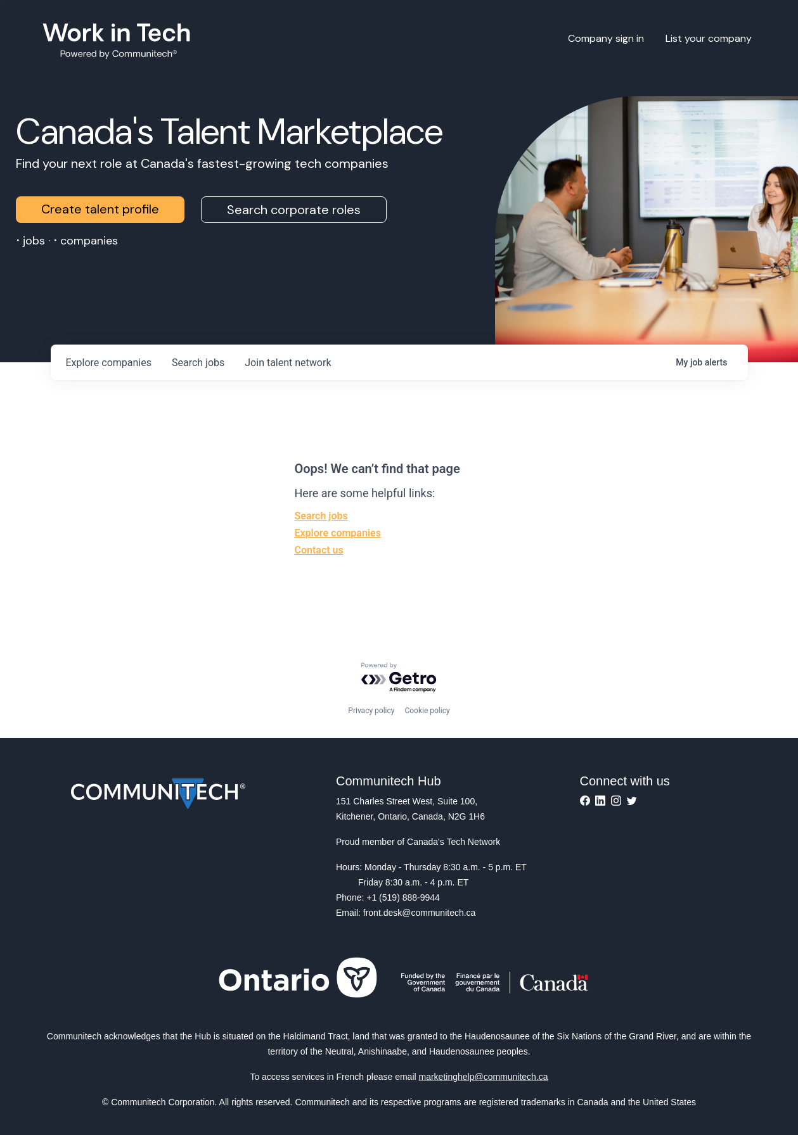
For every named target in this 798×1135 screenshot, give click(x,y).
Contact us (319, 550)
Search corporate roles (294, 209)
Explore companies (338, 533)
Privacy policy (371, 710)
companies (108, 363)
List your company (709, 38)
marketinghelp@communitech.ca (483, 1077)
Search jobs (321, 516)
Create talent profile (100, 209)
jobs (198, 363)
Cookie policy (426, 710)
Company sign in (606, 38)
